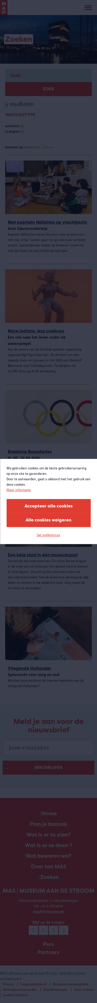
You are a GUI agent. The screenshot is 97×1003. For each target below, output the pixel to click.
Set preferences (48, 535)
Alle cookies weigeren (48, 520)
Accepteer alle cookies (49, 506)
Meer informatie (18, 490)
